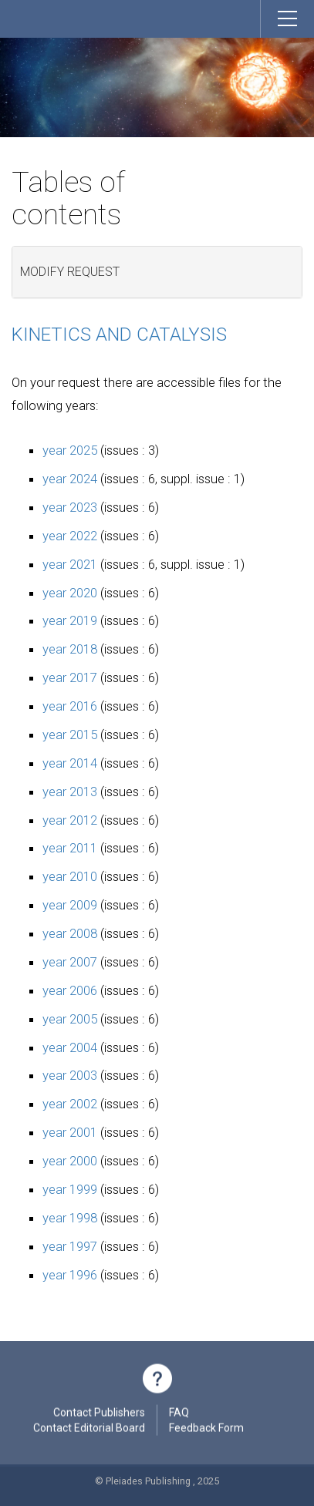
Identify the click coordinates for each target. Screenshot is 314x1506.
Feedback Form (206, 1430)
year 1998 (69, 1217)
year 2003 (69, 1075)
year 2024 (69, 478)
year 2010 (69, 876)
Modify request (70, 271)
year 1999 (69, 1189)
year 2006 (69, 990)
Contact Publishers (99, 1414)
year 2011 (69, 848)
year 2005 (69, 1019)
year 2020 (69, 592)
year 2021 (69, 564)
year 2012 (69, 820)
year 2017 (69, 677)
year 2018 (69, 649)
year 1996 (69, 1274)
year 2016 (69, 706)
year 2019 (69, 620)
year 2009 (69, 905)
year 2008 (69, 933)
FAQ (179, 1414)
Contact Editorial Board (89, 1430)
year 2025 (69, 450)
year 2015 (69, 734)
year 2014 (69, 763)
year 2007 (69, 962)
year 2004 (69, 1047)
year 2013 (69, 791)
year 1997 (69, 1246)
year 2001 (69, 1132)
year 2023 (69, 507)
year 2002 (69, 1103)
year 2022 (69, 535)
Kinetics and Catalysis (119, 334)
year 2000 (69, 1160)
